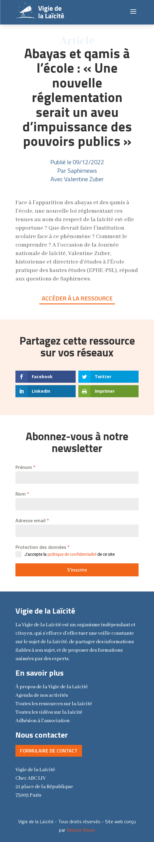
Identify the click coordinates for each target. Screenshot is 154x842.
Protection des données (42, 547)
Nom (22, 493)
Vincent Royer (81, 830)
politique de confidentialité (72, 554)
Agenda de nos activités (41, 695)
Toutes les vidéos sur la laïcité (48, 712)
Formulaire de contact (48, 750)
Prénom (25, 467)
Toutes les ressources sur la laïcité (53, 704)
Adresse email (32, 520)
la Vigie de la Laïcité (51, 687)
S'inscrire (77, 569)
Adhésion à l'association (42, 721)
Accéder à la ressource (77, 298)
